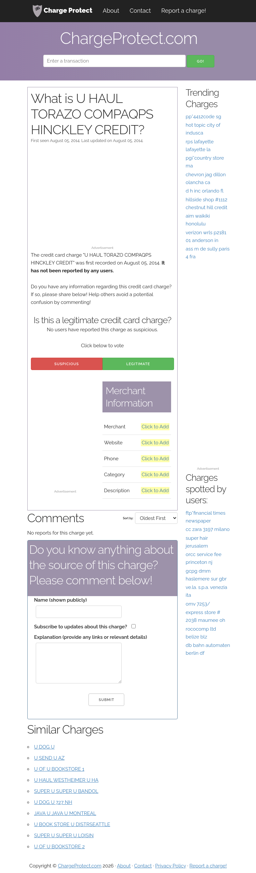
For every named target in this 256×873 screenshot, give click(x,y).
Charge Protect (62, 11)
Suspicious (66, 364)
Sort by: (128, 518)
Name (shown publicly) (60, 600)
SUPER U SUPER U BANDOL (66, 791)
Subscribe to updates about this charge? (80, 627)
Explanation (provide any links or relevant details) (90, 637)
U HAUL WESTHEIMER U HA (66, 780)
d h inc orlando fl (204, 191)
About (111, 10)
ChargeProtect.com (79, 866)
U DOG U (44, 747)
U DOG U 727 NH (53, 802)
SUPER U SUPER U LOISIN (64, 835)
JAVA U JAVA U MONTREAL (65, 813)
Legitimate (138, 364)
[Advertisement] (102, 197)
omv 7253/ (198, 604)
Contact (140, 10)
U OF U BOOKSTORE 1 (59, 769)
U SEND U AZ (49, 758)
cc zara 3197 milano (208, 529)
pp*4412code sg (203, 117)
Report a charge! (183, 10)
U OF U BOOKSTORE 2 (59, 847)
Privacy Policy (170, 866)
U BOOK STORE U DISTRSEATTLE (72, 824)
